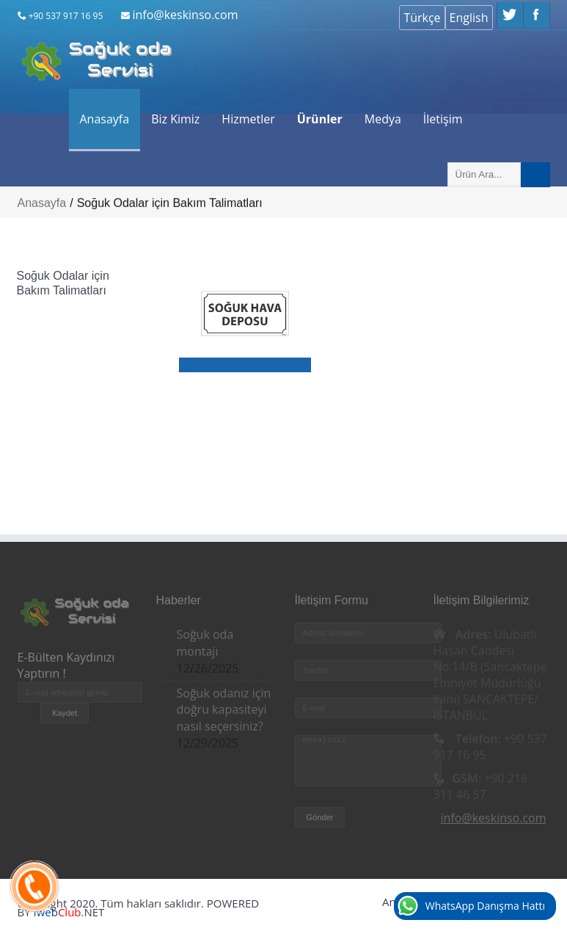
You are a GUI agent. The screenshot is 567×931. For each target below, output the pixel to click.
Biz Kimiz (175, 119)
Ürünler (320, 119)
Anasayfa (105, 119)
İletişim (443, 119)
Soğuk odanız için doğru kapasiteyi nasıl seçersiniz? (224, 710)
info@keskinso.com (185, 15)
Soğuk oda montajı (205, 642)
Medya (383, 119)
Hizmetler (248, 119)
